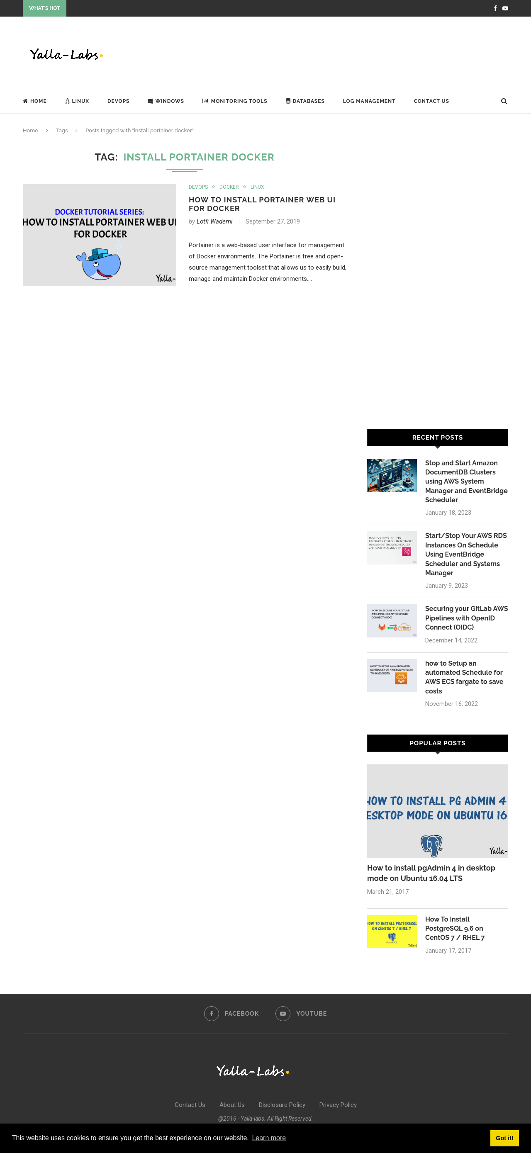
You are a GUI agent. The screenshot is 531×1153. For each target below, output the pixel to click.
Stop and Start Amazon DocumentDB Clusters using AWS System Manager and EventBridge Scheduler (466, 481)
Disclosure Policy (282, 1105)
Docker (229, 187)
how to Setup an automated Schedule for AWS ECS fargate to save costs (464, 677)
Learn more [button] (269, 1137)
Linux (77, 101)
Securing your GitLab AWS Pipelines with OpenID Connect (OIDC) (466, 618)
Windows (166, 101)
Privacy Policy (338, 1105)
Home (35, 101)
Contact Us (431, 101)
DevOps (118, 101)
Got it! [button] (504, 1138)
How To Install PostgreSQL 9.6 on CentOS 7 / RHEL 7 (455, 928)
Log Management (369, 101)
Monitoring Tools (235, 101)
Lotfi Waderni (215, 221)
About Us (232, 1105)
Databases (305, 101)
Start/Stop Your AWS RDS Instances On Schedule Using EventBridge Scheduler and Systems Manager (466, 554)
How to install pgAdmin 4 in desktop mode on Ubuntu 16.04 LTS (431, 873)
